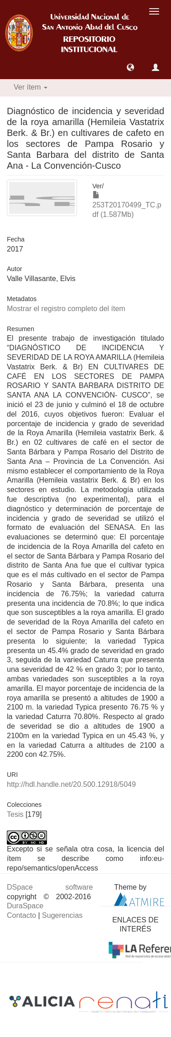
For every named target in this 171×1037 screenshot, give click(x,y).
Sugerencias (62, 915)
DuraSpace (25, 906)
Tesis (15, 814)
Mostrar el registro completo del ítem (66, 308)
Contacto (21, 915)
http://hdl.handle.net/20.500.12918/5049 (71, 784)
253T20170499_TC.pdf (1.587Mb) (127, 204)
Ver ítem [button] (30, 87)
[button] (130, 67)
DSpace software (50, 887)
